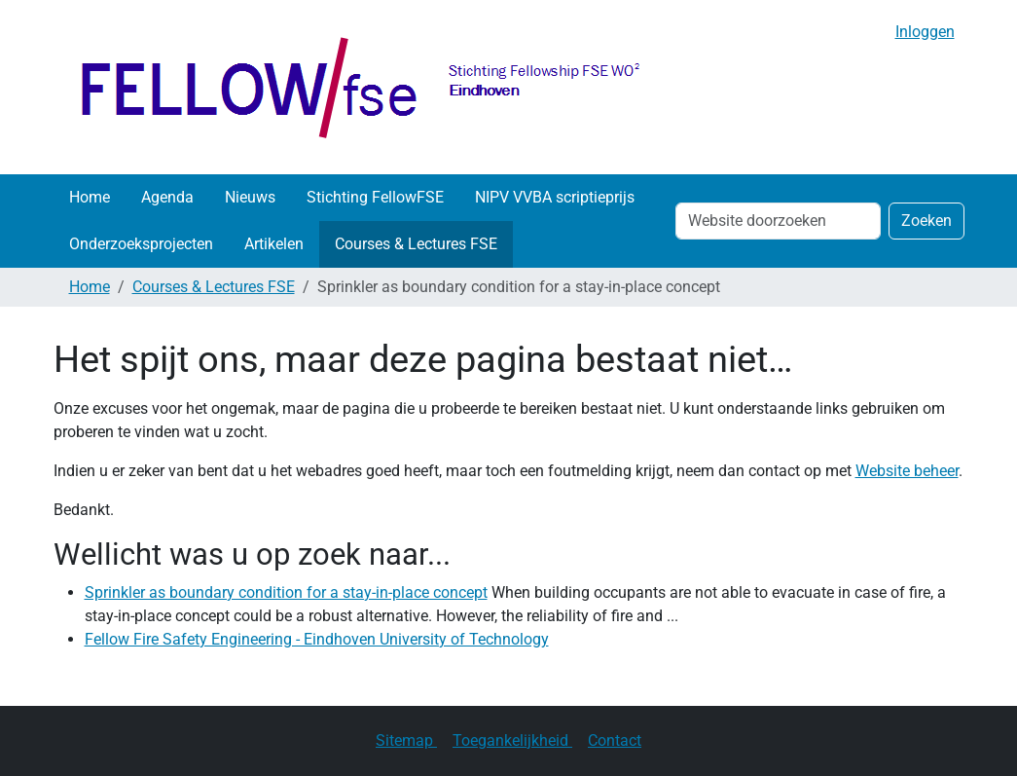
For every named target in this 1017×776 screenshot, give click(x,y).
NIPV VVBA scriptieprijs (555, 197)
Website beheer (907, 471)
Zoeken (926, 220)
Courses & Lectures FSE (416, 244)
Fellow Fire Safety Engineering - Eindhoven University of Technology (317, 639)
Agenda (167, 197)
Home (89, 197)
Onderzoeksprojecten (141, 244)
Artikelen (274, 244)
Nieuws (250, 197)
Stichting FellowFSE (375, 197)
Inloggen (925, 31)
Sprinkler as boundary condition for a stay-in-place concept (286, 592)
